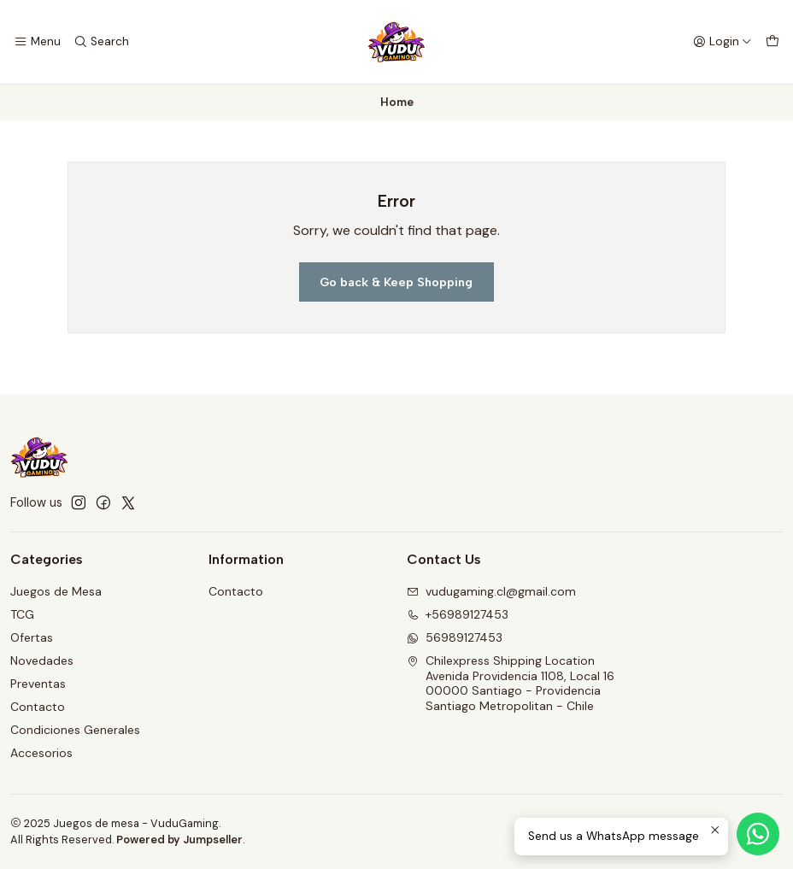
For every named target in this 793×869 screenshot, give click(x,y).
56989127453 (454, 637)
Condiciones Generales (75, 729)
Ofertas (31, 637)
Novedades (41, 660)
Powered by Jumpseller (179, 839)
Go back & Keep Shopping (396, 282)
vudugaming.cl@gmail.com (491, 591)
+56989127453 (457, 614)
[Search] (100, 42)
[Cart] (772, 42)
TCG (22, 614)
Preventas (38, 683)
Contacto (37, 706)
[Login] (722, 42)
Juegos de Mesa (56, 591)
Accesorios (41, 752)
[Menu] (37, 42)
